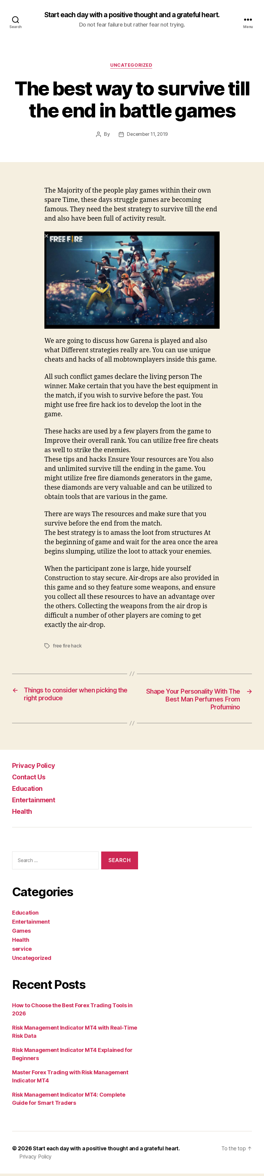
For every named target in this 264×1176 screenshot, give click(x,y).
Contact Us (31, 779)
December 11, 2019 (147, 136)
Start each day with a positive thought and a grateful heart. (132, 15)
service (22, 951)
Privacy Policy (35, 767)
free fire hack (67, 647)
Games (21, 933)
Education (29, 790)
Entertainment (36, 802)
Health (23, 813)
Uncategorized (132, 66)
